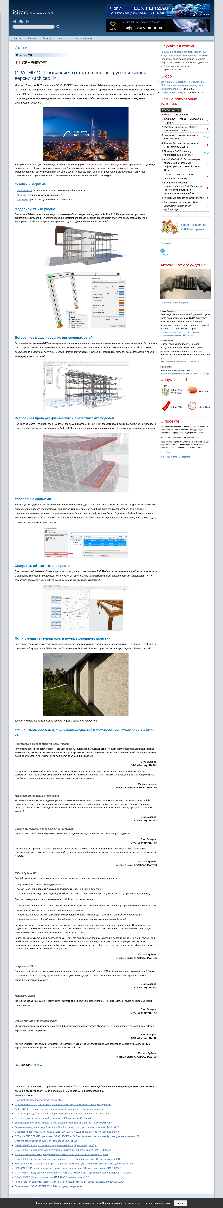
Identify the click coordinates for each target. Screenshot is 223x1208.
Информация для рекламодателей (175, 457)
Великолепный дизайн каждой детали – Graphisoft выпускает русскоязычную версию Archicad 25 (67, 1127)
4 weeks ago (204, 374)
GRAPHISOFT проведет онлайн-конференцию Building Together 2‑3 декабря (55, 1145)
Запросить (22, 199)
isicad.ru (195, 427)
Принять (180, 1203)
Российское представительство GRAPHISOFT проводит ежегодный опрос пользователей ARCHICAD (69, 1181)
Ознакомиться (24, 190)
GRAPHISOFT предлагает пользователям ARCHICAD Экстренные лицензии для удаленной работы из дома (73, 1172)
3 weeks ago (196, 361)
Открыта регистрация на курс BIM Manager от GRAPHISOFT (47, 1141)
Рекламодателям (83, 38)
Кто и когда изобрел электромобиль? (184, 198)
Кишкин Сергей (166, 341)
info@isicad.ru (193, 437)
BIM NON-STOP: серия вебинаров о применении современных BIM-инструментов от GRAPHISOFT (68, 1168)
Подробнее (165, 452)
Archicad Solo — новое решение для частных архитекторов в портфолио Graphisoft (59, 1109)
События (62, 38)
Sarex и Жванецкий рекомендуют (174, 361)
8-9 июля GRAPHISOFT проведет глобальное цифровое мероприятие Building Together (62, 1154)
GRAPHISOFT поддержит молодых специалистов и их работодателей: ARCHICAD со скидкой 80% (68, 1159)
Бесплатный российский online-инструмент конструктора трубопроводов (181, 206)
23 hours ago (188, 335)
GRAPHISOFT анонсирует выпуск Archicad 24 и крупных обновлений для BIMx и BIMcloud (63, 1150)
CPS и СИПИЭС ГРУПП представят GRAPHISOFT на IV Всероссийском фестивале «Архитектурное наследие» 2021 (78, 1136)
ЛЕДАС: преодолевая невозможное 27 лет (178, 374)
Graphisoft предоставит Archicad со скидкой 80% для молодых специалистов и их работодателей (67, 1131)
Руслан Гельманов (167, 311)
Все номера (166, 243)
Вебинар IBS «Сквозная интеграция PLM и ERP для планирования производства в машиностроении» (183, 85)
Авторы (47, 38)
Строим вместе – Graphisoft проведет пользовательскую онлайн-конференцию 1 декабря (63, 1104)
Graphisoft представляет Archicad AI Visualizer (39, 1100)
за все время (181, 114)
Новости (17, 38)
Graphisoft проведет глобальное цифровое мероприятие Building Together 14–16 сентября (63, 1113)
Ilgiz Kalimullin (165, 367)
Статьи (32, 38)
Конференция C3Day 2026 (174, 92)
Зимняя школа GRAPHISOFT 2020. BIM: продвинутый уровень (48, 1186)
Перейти (21, 195)
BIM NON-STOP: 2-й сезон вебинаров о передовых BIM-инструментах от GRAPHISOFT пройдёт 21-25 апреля (74, 1163)
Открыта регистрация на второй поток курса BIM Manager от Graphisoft (53, 1118)
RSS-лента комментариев (174, 302)
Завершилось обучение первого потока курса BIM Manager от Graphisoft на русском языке (63, 1122)
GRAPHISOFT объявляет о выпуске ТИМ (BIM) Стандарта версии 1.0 (52, 1177)
